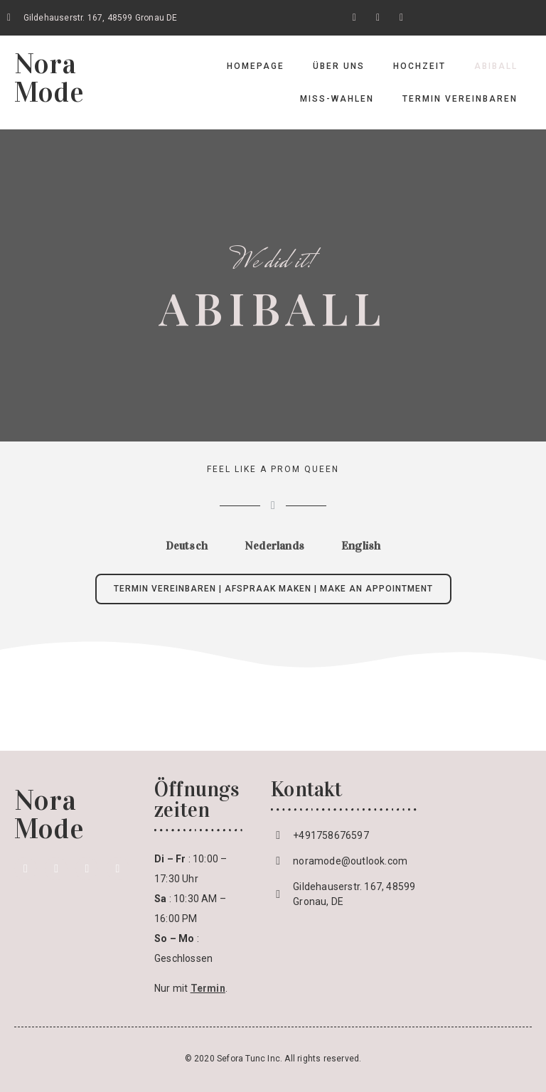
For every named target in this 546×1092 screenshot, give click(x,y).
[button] (273, 589)
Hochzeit (419, 66)
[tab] (186, 546)
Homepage (255, 66)
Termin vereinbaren (460, 99)
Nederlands (274, 545)
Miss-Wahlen (337, 99)
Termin (208, 988)
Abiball (496, 66)
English (360, 545)
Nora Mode (49, 77)
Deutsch (187, 545)
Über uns (339, 66)
